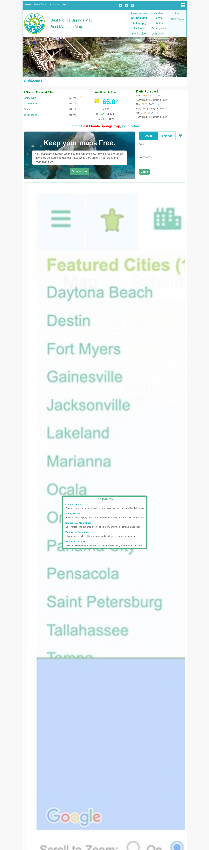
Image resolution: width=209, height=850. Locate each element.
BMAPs (66, 4)
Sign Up (167, 135)
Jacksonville (31, 103)
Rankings (138, 28)
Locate (159, 17)
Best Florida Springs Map (72, 20)
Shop (177, 13)
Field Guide (139, 33)
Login (148, 135)
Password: (145, 157)
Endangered (158, 28)
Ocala (27, 109)
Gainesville (30, 98)
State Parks (177, 18)
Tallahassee (30, 114)
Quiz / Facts (159, 33)
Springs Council (40, 4)
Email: (142, 144)
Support (28, 4)
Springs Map (139, 17)
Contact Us (54, 4)
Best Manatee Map (66, 27)
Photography (138, 23)
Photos (158, 23)
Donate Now (79, 171)
